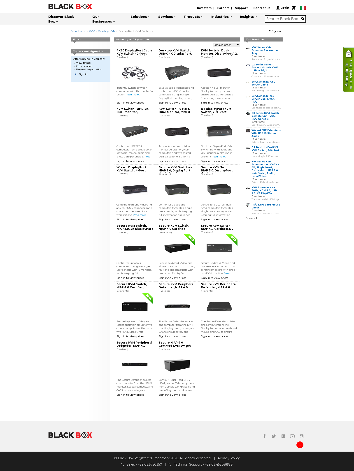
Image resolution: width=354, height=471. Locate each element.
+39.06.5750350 (150, 464)
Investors (204, 8)
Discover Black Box (61, 19)
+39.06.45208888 (219, 464)
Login (282, 7)
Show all (251, 218)
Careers (223, 8)
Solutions (138, 17)
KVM (92, 31)
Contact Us (261, 8)
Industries (220, 17)
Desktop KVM (107, 31)
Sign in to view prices (130, 102)
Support (241, 8)
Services (165, 17)
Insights (247, 17)
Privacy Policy (229, 458)
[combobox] (283, 19)
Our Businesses (102, 19)
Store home (78, 31)
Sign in (275, 31)
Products (192, 17)
